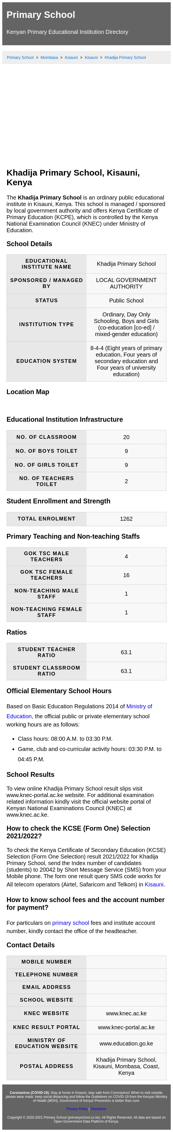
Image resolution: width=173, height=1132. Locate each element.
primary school (70, 923)
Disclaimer (98, 1109)
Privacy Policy (77, 1109)
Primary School (41, 14)
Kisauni (154, 884)
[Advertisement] (86, 121)
